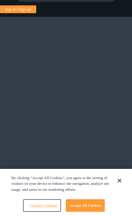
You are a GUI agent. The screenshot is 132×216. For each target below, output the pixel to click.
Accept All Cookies (85, 205)
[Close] (120, 180)
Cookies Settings (43, 205)
